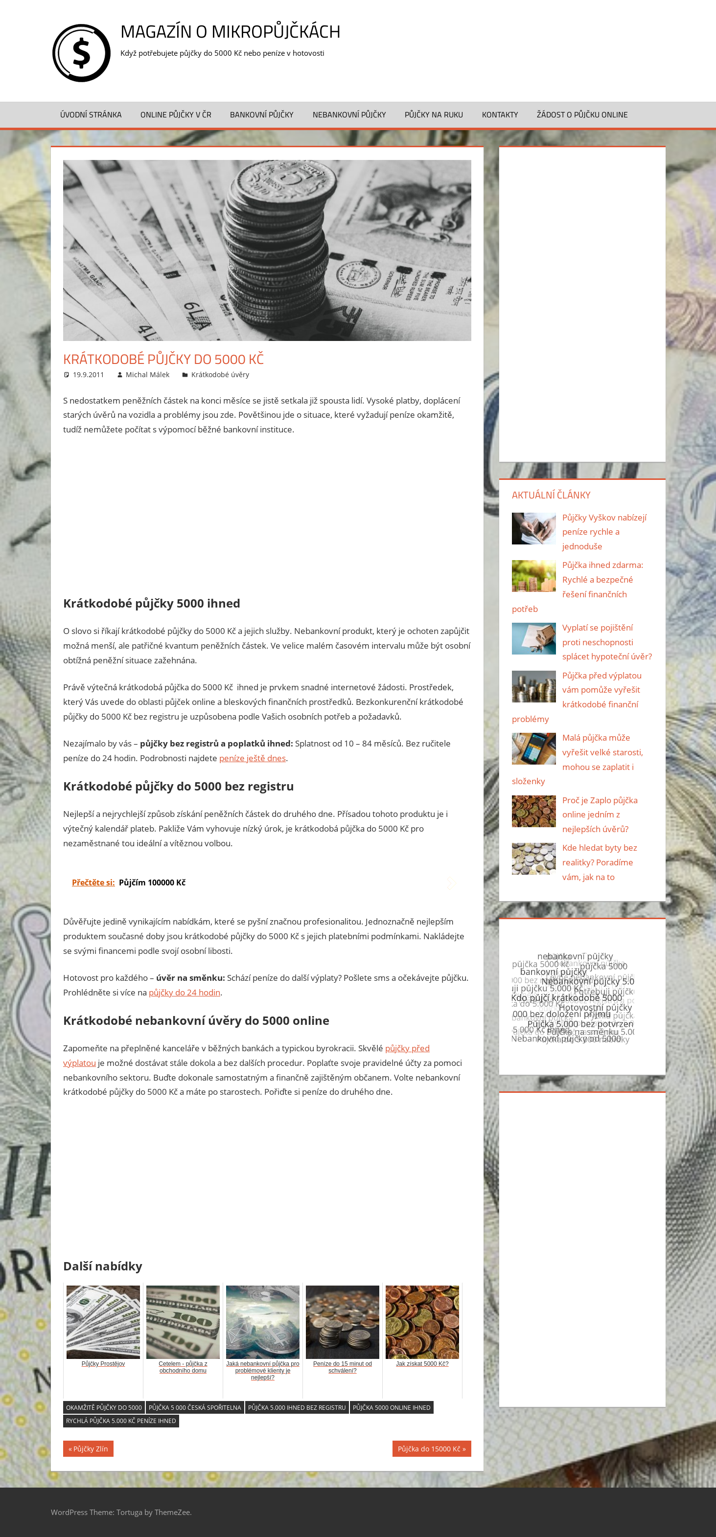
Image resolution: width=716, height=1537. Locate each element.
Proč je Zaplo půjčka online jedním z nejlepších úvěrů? (600, 814)
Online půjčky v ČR (175, 114)
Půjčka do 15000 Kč (429, 1450)
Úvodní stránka (91, 114)
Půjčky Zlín (90, 1450)
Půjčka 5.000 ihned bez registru (297, 1407)
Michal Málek (147, 374)
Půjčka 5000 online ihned (392, 1407)
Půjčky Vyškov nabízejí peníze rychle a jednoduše (604, 532)
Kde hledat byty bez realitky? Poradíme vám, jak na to (599, 862)
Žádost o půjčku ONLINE (582, 114)
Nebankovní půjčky (349, 114)
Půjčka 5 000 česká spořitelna (195, 1407)
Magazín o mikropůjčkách (230, 31)
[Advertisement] (267, 517)
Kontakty (500, 114)
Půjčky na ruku (434, 114)
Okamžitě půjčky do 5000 (104, 1407)
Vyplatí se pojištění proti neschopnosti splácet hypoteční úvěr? (607, 642)
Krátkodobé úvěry (220, 374)
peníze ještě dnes (252, 758)
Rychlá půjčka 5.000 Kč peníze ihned (121, 1421)
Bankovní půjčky (262, 114)
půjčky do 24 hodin (184, 992)
